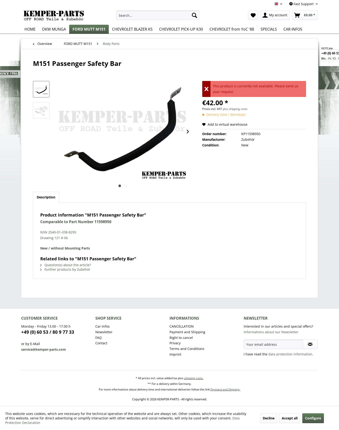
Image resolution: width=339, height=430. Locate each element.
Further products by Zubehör (65, 269)
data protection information (290, 354)
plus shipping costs (235, 109)
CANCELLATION (182, 326)
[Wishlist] (253, 15)
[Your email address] (273, 344)
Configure (313, 418)
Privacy (175, 343)
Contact (101, 343)
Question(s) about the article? (65, 265)
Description (46, 197)
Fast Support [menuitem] (302, 4)
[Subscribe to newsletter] (310, 344)
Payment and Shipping (187, 332)
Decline (268, 418)
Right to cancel (181, 337)
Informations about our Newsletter (271, 332)
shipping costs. (193, 378)
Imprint (175, 354)
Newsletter (104, 332)
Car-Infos (102, 326)
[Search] (194, 15)
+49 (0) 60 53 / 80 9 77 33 (47, 332)
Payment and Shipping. (225, 389)
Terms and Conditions (187, 348)
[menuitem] (157, 15)
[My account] (275, 15)
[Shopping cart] (305, 15)
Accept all (290, 418)
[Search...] (157, 15)
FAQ (98, 337)
